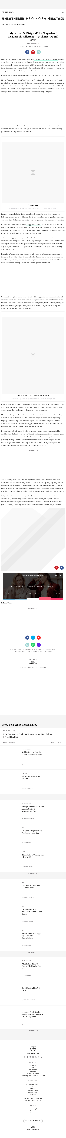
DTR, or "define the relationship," (46, 59)
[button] (33, 52)
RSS (33, 1096)
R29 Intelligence (33, 1074)
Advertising (33, 1070)
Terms (33, 1086)
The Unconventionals (23, 651)
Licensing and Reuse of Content (33, 1076)
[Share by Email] (39, 52)
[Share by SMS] (39, 645)
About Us (33, 1065)
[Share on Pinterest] (33, 52)
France (32, 1113)
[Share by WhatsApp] (33, 645)
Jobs (33, 1067)
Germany (33, 1111)
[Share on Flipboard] (39, 638)
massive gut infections (51, 437)
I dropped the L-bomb (33, 225)
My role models (33, 205)
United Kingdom (33, 1109)
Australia (33, 1115)
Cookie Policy (33, 1090)
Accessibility (33, 1092)
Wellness (48, 651)
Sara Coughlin (33, 44)
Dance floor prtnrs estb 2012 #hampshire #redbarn (33, 395)
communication (39, 415)
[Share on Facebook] (27, 52)
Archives (33, 1094)
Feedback (33, 1071)
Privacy (33, 1088)
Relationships (38, 651)
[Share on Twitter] (33, 638)
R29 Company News (33, 1084)
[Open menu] (63, 11)
